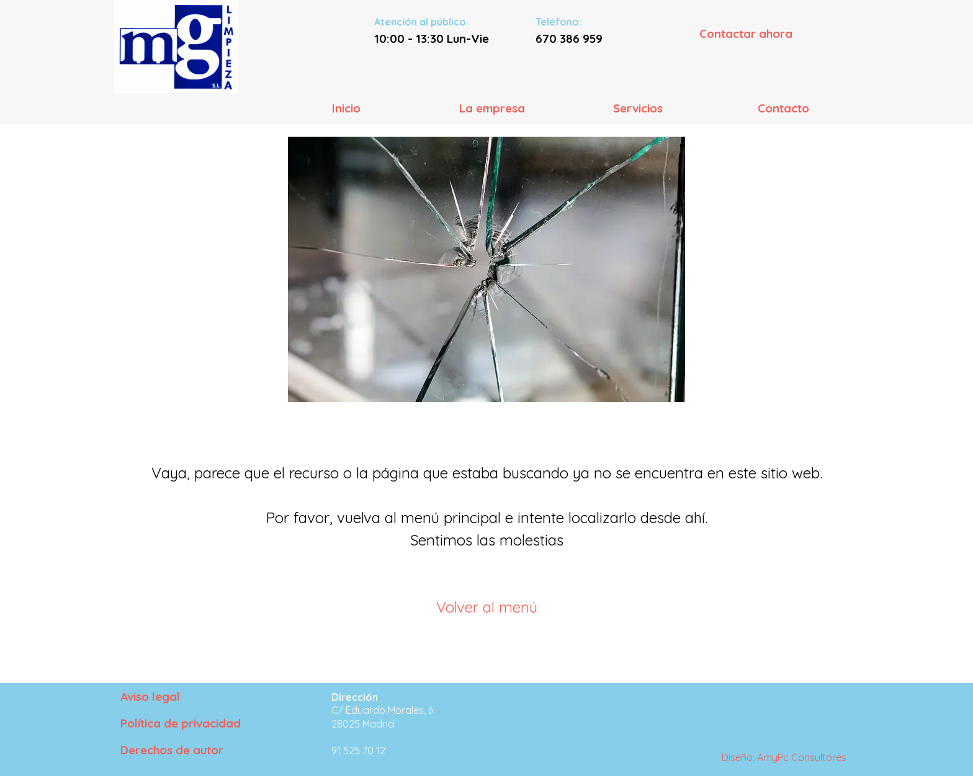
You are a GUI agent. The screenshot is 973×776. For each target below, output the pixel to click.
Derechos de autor (171, 749)
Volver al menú (486, 607)
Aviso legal (150, 696)
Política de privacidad (180, 723)
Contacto (783, 108)
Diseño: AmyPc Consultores (784, 757)
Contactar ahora (745, 33)
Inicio (346, 108)
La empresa (492, 108)
